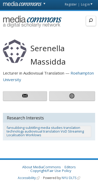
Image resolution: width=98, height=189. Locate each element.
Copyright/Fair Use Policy (50, 170)
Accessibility (27, 178)
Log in (85, 4)
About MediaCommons (41, 167)
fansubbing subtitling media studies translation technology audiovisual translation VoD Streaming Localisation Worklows (45, 131)
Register (71, 4)
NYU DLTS (69, 178)
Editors (70, 167)
